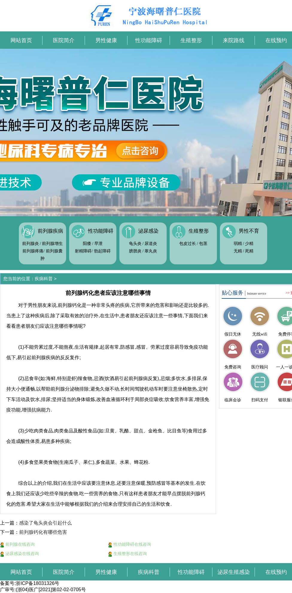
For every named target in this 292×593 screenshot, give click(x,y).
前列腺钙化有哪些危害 (43, 532)
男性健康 (106, 40)
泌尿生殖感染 (234, 572)
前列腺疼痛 (32, 251)
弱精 (238, 243)
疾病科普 (44, 278)
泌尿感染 (148, 231)
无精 (238, 251)
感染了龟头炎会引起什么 (45, 522)
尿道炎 (151, 243)
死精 (249, 251)
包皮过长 (187, 243)
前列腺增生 (52, 243)
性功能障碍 (148, 40)
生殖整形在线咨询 (127, 553)
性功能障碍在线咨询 (129, 544)
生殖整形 (191, 40)
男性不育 (249, 231)
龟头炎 (135, 243)
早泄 (98, 243)
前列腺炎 (30, 243)
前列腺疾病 (50, 231)
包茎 (203, 243)
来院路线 (233, 40)
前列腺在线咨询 (17, 544)
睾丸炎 (151, 251)
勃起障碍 (102, 251)
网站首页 (21, 40)
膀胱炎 (135, 251)
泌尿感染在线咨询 (19, 553)
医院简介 (63, 40)
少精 (249, 243)
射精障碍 (83, 251)
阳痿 (87, 243)
